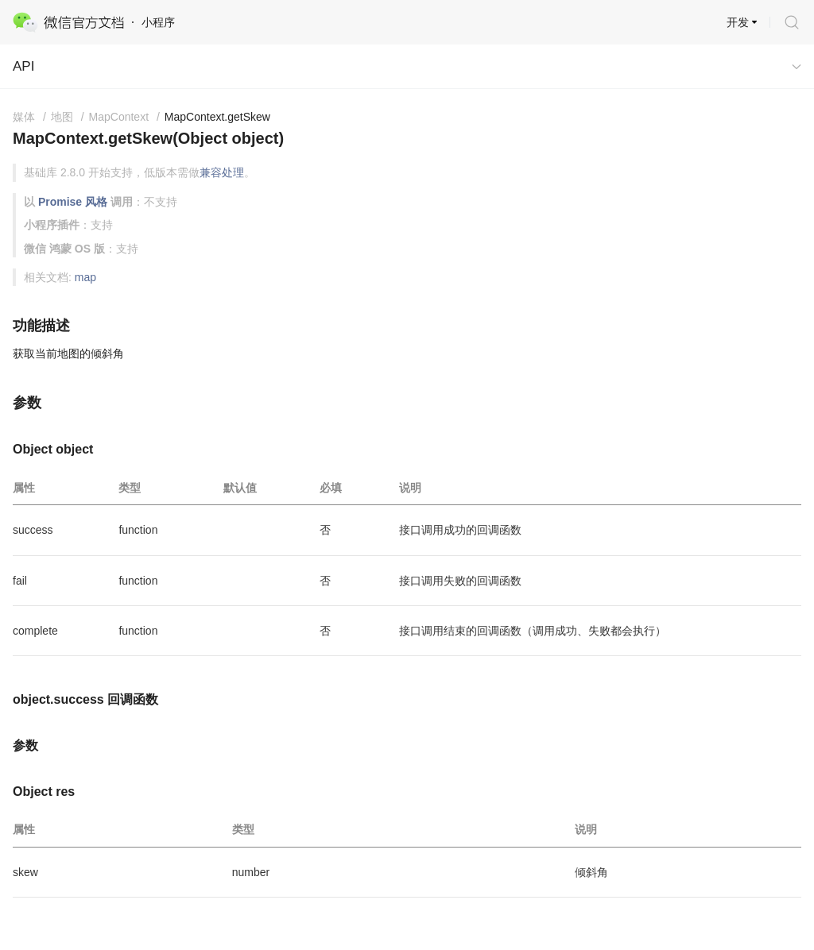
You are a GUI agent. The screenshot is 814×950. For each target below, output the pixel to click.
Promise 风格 (72, 201)
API (23, 66)
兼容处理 (222, 172)
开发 (738, 22)
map (85, 277)
